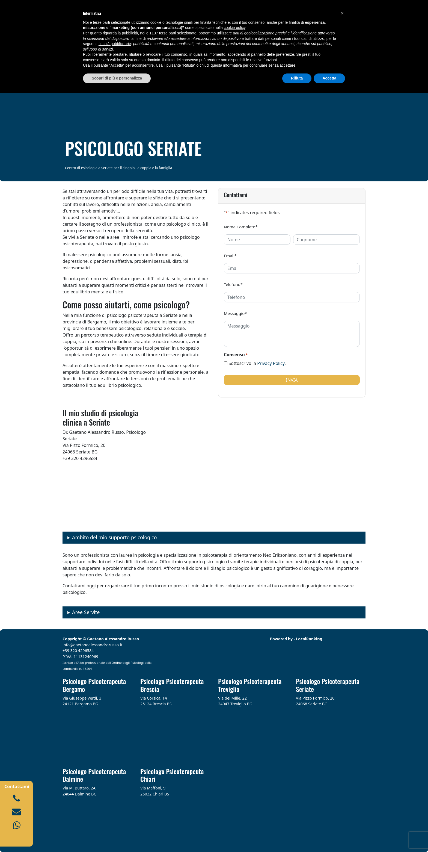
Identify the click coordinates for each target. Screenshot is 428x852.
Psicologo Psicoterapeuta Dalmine (94, 775)
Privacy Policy (270, 363)
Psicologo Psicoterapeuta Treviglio (249, 685)
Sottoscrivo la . (257, 363)
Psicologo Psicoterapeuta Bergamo (94, 685)
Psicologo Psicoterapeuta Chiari (172, 775)
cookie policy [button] (234, 27)
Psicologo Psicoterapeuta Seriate (327, 685)
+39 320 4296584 (78, 650)
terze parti (167, 33)
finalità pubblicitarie (115, 44)
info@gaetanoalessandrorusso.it (92, 644)
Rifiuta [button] (297, 78)
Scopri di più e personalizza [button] (117, 78)
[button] (342, 13)
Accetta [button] (329, 78)
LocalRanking (309, 638)
